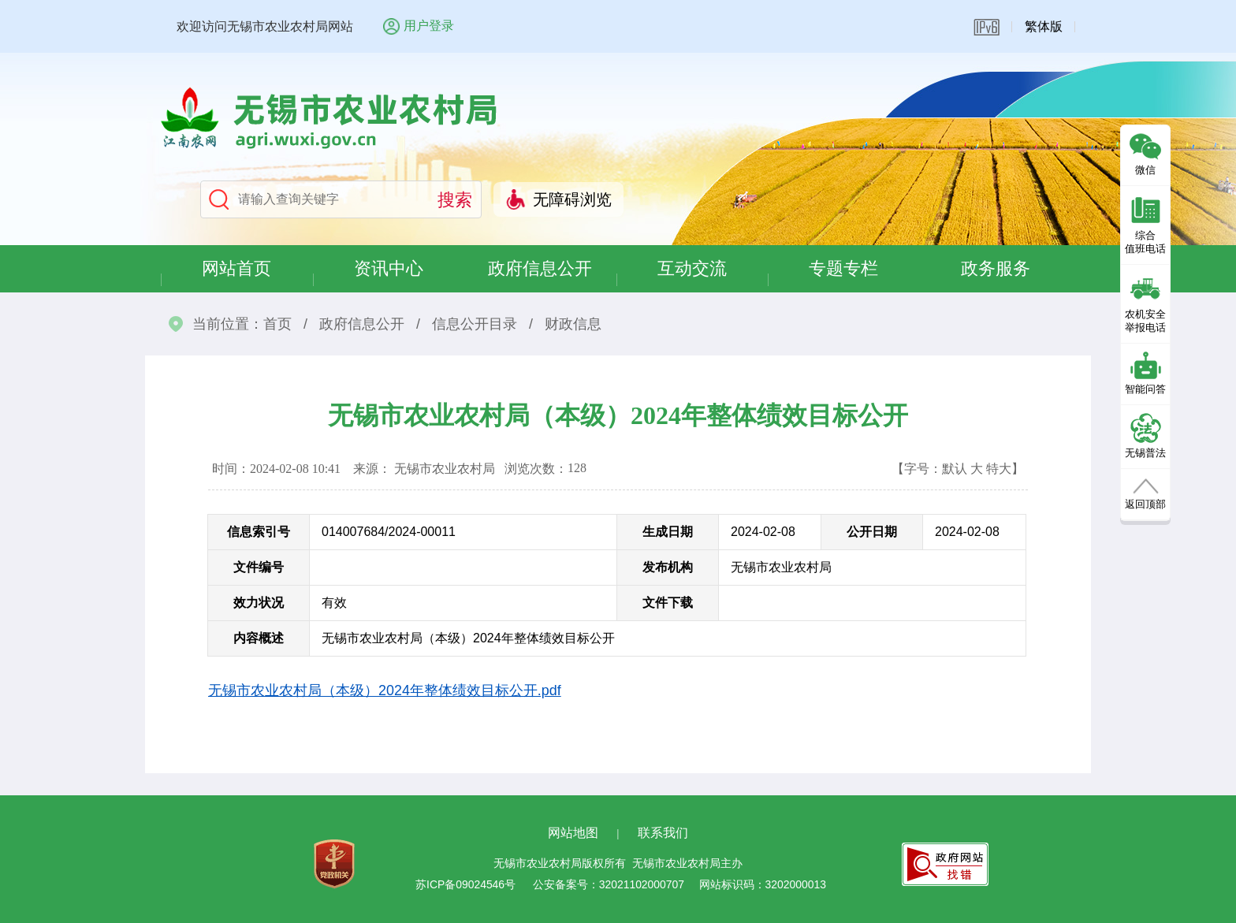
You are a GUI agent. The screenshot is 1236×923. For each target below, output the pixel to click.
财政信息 (573, 324)
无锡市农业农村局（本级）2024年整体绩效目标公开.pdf (384, 690)
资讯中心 (388, 268)
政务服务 (995, 268)
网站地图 (573, 832)
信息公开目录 (474, 324)
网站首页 (236, 268)
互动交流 (692, 268)
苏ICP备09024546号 (465, 884)
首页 (277, 324)
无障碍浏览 (572, 199)
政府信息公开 (540, 268)
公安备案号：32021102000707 (608, 884)
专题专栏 (843, 268)
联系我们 (663, 832)
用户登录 (429, 25)
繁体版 (1044, 26)
